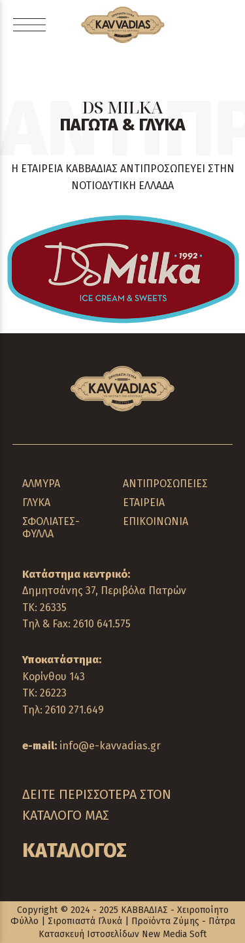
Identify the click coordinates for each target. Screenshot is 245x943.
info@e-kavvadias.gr (110, 746)
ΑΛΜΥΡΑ (41, 483)
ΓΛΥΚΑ (36, 502)
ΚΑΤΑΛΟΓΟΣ (74, 850)
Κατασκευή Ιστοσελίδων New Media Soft (122, 934)
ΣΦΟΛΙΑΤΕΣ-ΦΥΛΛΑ (51, 527)
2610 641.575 (102, 624)
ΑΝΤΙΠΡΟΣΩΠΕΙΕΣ (165, 483)
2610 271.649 (74, 710)
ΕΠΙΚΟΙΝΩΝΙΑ (155, 521)
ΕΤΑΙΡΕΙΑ (144, 502)
